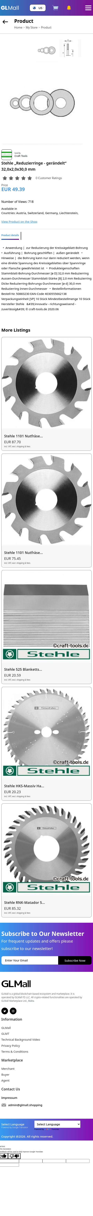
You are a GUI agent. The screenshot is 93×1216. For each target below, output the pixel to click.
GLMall (6, 1028)
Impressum (9, 1098)
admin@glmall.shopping (25, 1105)
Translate (51, 1129)
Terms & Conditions (14, 1051)
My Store (32, 27)
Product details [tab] (10, 235)
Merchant (8, 1069)
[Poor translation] (14, 1156)
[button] (38, 8)
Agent (5, 1080)
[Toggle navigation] (88, 8)
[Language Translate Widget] (57, 1124)
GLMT (5, 1034)
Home (18, 27)
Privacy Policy (10, 1046)
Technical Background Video (20, 1039)
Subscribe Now (75, 960)
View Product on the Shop (19, 222)
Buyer (5, 1074)
